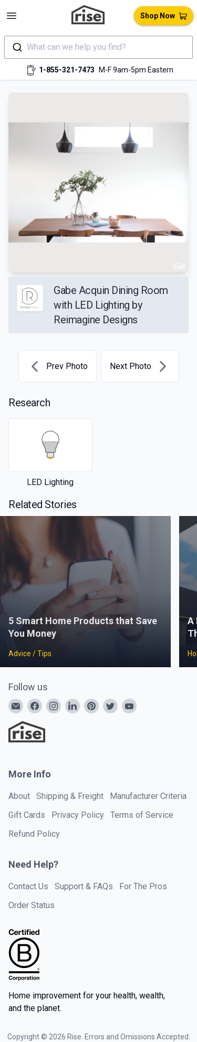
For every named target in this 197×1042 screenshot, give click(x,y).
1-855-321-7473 (67, 70)
